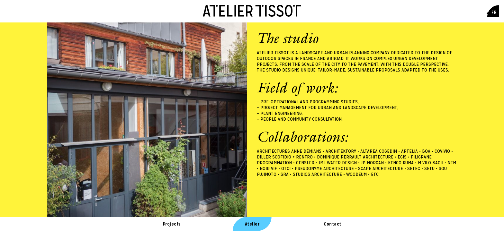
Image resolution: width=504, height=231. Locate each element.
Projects (172, 224)
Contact (332, 224)
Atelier (252, 224)
